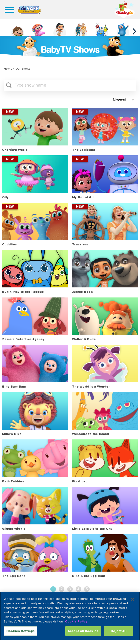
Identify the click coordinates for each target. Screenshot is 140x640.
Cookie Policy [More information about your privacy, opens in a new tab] (76, 625)
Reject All (118, 634)
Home (8, 68)
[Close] (132, 603)
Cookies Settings (20, 634)
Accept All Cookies (83, 634)
